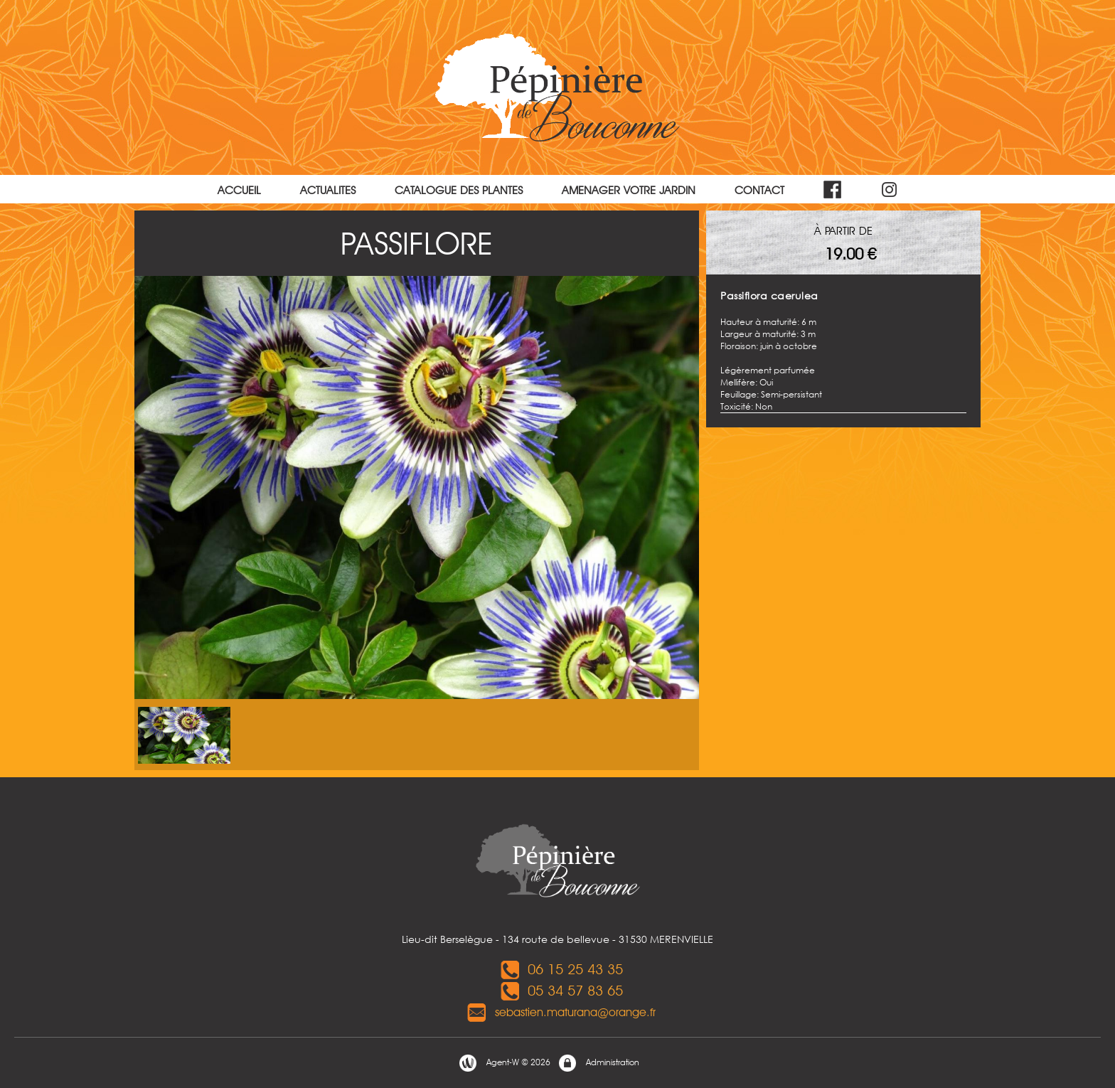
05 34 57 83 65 (561, 990)
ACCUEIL (239, 190)
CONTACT (759, 190)
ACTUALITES (328, 190)
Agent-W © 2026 (504, 1063)
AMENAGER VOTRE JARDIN (628, 190)
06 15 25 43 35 (561, 969)
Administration (598, 1063)
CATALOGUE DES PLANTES (459, 190)
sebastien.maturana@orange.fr (561, 1012)
